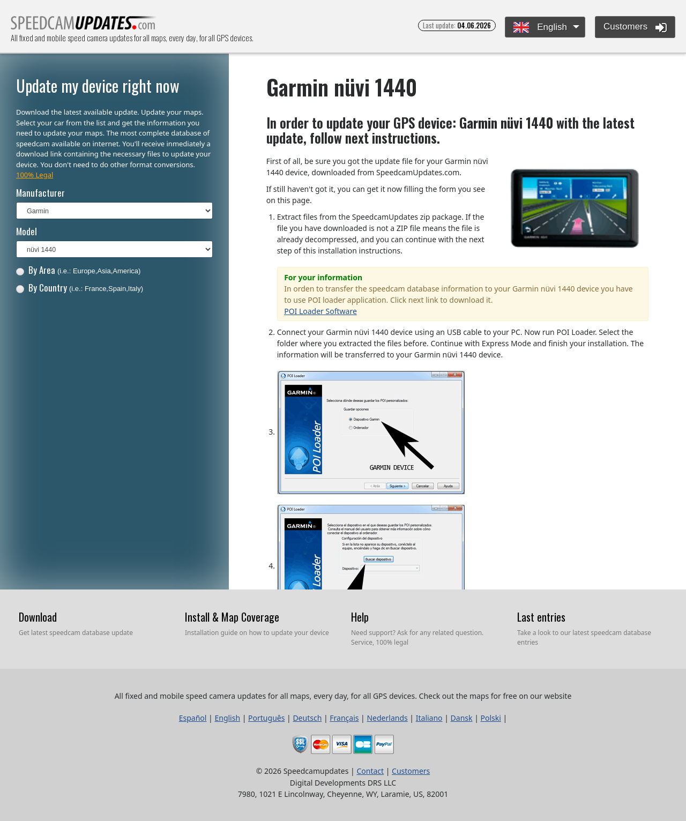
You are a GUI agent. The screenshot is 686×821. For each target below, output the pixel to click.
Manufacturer (40, 192)
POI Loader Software (320, 311)
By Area (78, 270)
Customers (635, 27)
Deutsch (307, 718)
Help (360, 617)
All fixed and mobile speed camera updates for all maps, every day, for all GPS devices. (84, 26)
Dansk (462, 718)
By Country (79, 287)
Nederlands (387, 718)
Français (344, 718)
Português (266, 718)
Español (193, 718)
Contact (370, 771)
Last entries (541, 617)
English (539, 27)
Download (38, 617)
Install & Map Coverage (232, 617)
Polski (491, 718)
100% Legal (34, 175)
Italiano (429, 718)
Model (26, 231)
